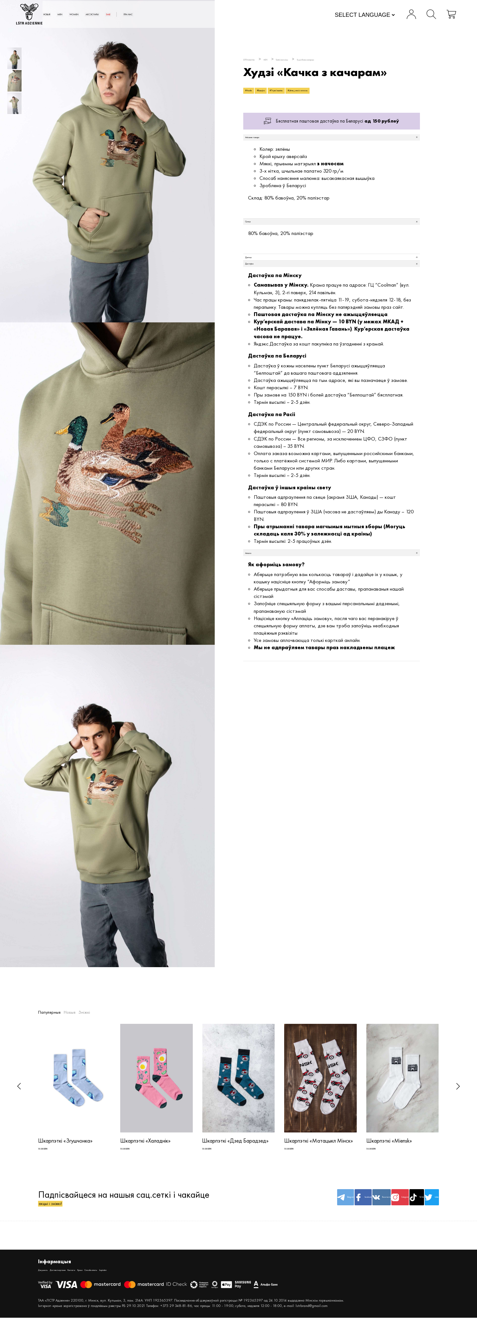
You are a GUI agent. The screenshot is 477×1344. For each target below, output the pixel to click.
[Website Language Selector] (342, 15)
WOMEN (150, 15)
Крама (138, 1287)
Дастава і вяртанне (84, 1287)
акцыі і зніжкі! (67, 1216)
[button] (19, 1086)
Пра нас (251, 15)
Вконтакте (321, 1210)
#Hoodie (256, 95)
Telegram (253, 1210)
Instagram (355, 1210)
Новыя (97, 15)
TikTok (389, 1210)
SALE (218, 15)
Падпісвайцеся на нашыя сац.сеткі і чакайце (123, 1210)
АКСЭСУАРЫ (187, 15)
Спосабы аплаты (166, 1287)
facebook (287, 1210)
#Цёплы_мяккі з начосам (377, 95)
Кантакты (117, 1287)
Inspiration (197, 1287)
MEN (123, 15)
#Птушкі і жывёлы (325, 95)
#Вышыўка (287, 95)
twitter (423, 1210)
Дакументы (49, 1287)
